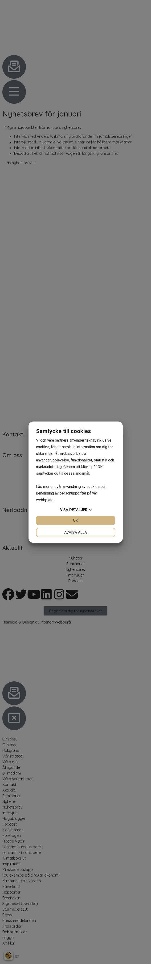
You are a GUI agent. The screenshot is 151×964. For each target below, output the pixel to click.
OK (75, 520)
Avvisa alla (75, 532)
